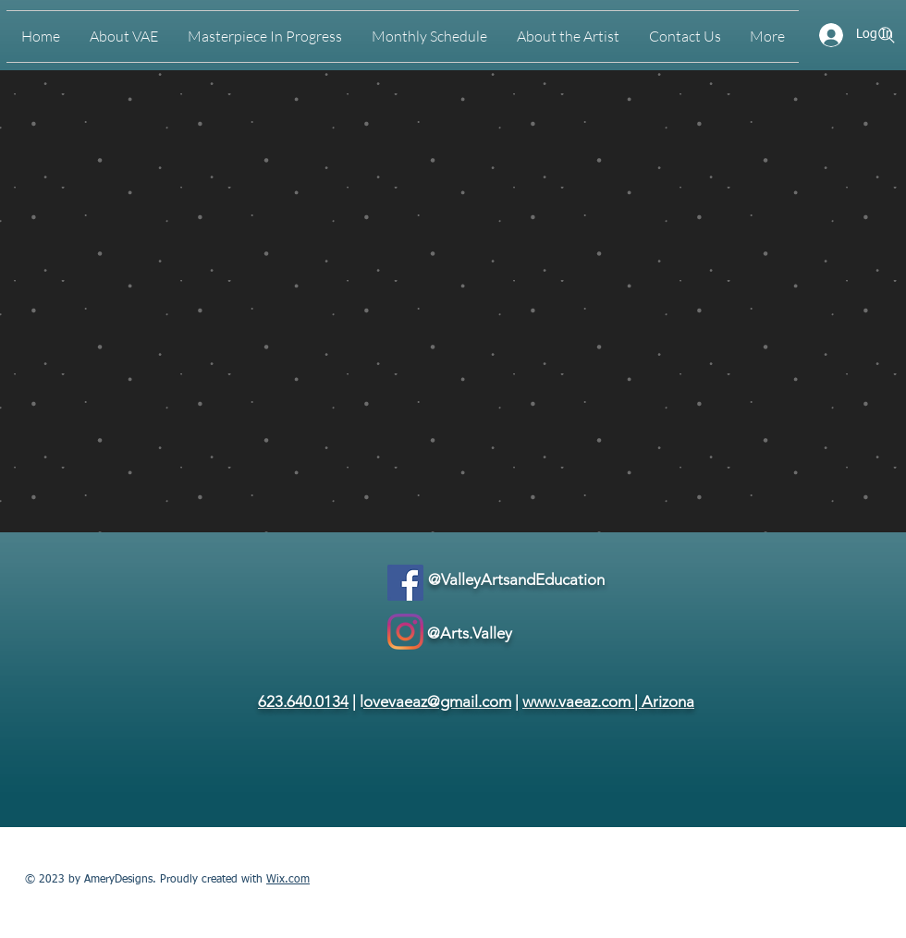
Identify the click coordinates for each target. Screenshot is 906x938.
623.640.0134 (303, 701)
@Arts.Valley (469, 633)
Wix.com (288, 879)
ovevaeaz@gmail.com (437, 701)
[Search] (886, 35)
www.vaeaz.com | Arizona (608, 701)
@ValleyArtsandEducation (516, 579)
